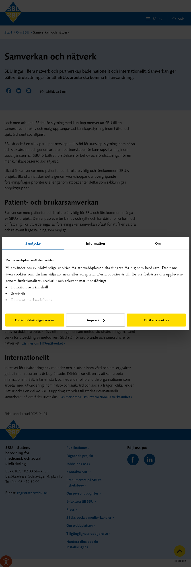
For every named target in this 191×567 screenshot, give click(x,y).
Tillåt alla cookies (156, 320)
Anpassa (96, 320)
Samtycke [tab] (33, 243)
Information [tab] (95, 243)
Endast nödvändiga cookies (35, 320)
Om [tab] (158, 243)
